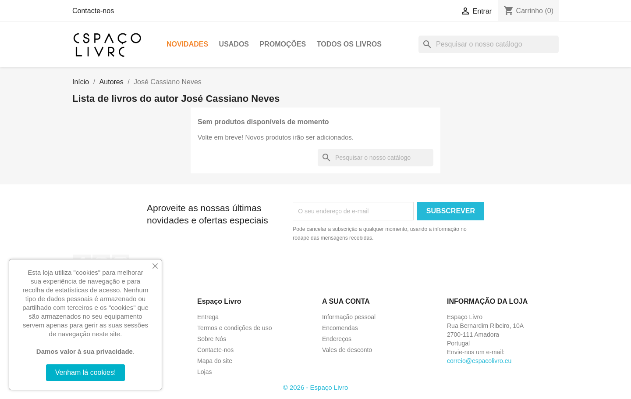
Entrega (208, 316)
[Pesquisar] (488, 44)
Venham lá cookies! (85, 372)
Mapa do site (214, 360)
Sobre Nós (211, 338)
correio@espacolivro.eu (479, 360)
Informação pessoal (349, 316)
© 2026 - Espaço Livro (315, 387)
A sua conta (346, 301)
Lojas (204, 371)
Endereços (336, 338)
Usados (234, 44)
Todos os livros (349, 44)
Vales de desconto (347, 349)
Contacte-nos (93, 10)
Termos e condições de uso (234, 327)
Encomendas (340, 327)
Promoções (282, 44)
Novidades (187, 44)
